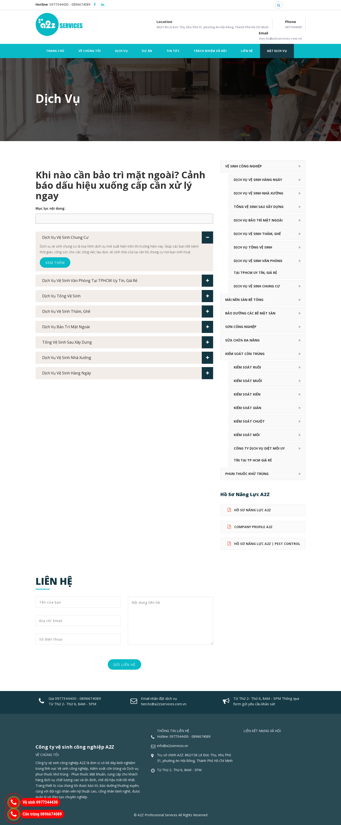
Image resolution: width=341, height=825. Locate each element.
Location (213, 24)
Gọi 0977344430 (62, 698)
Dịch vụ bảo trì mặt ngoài (127, 327)
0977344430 (58, 4)
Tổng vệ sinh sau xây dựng (127, 342)
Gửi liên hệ (124, 664)
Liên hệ (247, 51)
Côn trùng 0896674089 (42, 813)
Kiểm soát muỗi (248, 380)
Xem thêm (55, 262)
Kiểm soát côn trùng (245, 353)
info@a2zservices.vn (172, 745)
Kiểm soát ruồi (247, 367)
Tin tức (173, 51)
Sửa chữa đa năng (242, 340)
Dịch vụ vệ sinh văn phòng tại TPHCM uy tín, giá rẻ (127, 281)
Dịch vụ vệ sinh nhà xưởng (127, 358)
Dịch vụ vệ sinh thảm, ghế (127, 311)
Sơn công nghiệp (240, 326)
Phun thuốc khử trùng (247, 473)
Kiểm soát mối (247, 435)
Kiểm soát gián (247, 408)
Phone (293, 24)
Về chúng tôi (90, 51)
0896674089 (81, 4)
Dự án (147, 51)
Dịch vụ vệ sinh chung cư (127, 237)
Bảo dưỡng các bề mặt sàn (250, 313)
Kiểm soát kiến (247, 394)
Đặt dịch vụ (277, 51)
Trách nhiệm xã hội (210, 51)
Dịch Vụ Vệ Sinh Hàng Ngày (127, 373)
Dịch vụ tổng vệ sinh (127, 296)
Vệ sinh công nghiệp (243, 166)
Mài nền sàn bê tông (244, 299)
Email (280, 36)
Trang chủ (55, 51)
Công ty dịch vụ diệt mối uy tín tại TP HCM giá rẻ (259, 454)
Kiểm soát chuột (249, 421)
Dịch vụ (121, 51)
